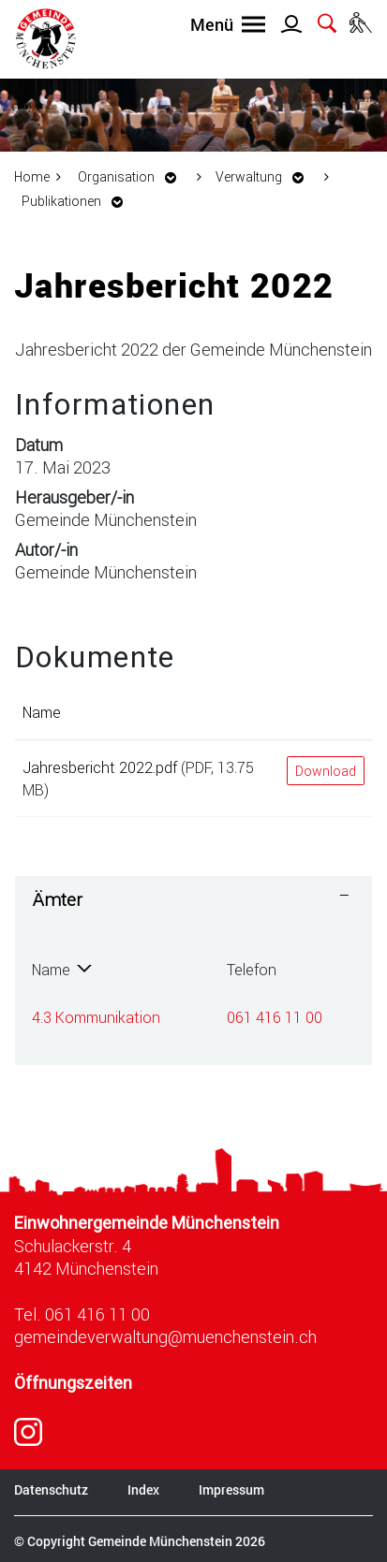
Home (32, 176)
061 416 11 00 (274, 1017)
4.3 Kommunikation (96, 1017)
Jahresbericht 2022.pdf (99, 767)
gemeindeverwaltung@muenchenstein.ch (165, 1336)
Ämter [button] (57, 899)
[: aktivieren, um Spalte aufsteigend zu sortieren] (325, 713)
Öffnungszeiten (73, 1383)
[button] (132, 176)
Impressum (231, 1489)
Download (325, 771)
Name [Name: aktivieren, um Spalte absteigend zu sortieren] (51, 969)
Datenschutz (51, 1489)
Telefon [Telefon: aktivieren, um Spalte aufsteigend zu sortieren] (251, 969)
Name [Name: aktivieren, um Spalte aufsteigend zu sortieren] (41, 712)
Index (143, 1489)
